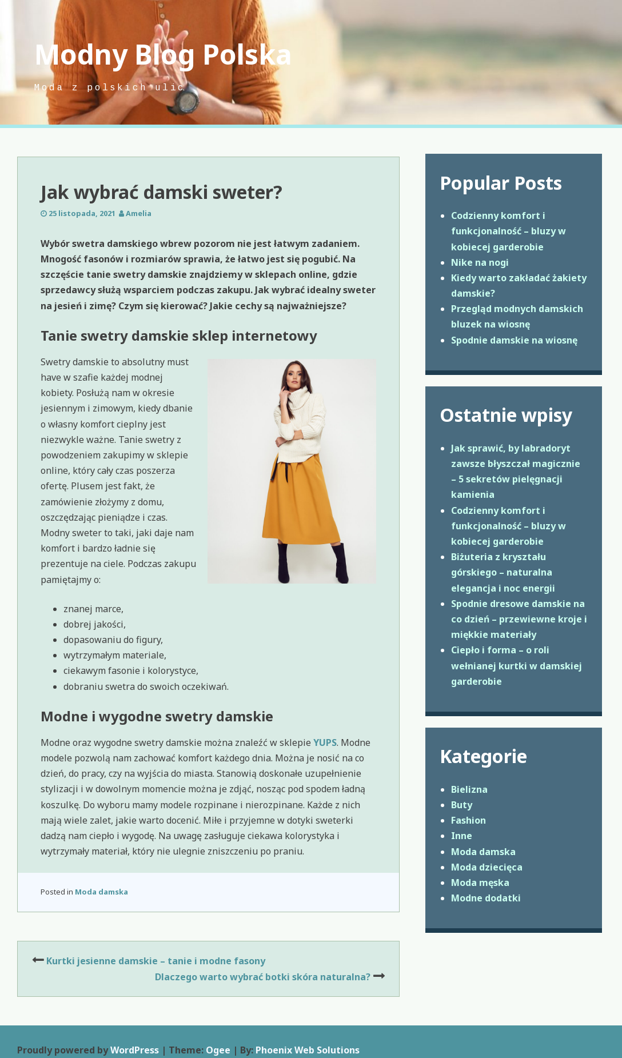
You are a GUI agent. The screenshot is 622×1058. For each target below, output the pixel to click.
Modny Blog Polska (163, 54)
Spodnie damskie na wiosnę (514, 340)
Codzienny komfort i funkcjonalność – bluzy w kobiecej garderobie (508, 231)
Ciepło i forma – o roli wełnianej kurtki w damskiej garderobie (516, 665)
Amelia (138, 213)
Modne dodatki (486, 898)
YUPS (325, 742)
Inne (461, 835)
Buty (461, 805)
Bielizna (469, 789)
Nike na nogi (480, 262)
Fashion (468, 820)
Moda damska (101, 892)
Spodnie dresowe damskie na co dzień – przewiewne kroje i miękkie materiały (519, 619)
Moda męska (480, 882)
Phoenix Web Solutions (308, 1050)
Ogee (218, 1050)
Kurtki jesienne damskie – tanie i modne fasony (155, 961)
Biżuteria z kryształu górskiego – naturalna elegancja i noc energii (503, 572)
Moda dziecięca (487, 867)
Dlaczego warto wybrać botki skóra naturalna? (262, 977)
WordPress (134, 1050)
